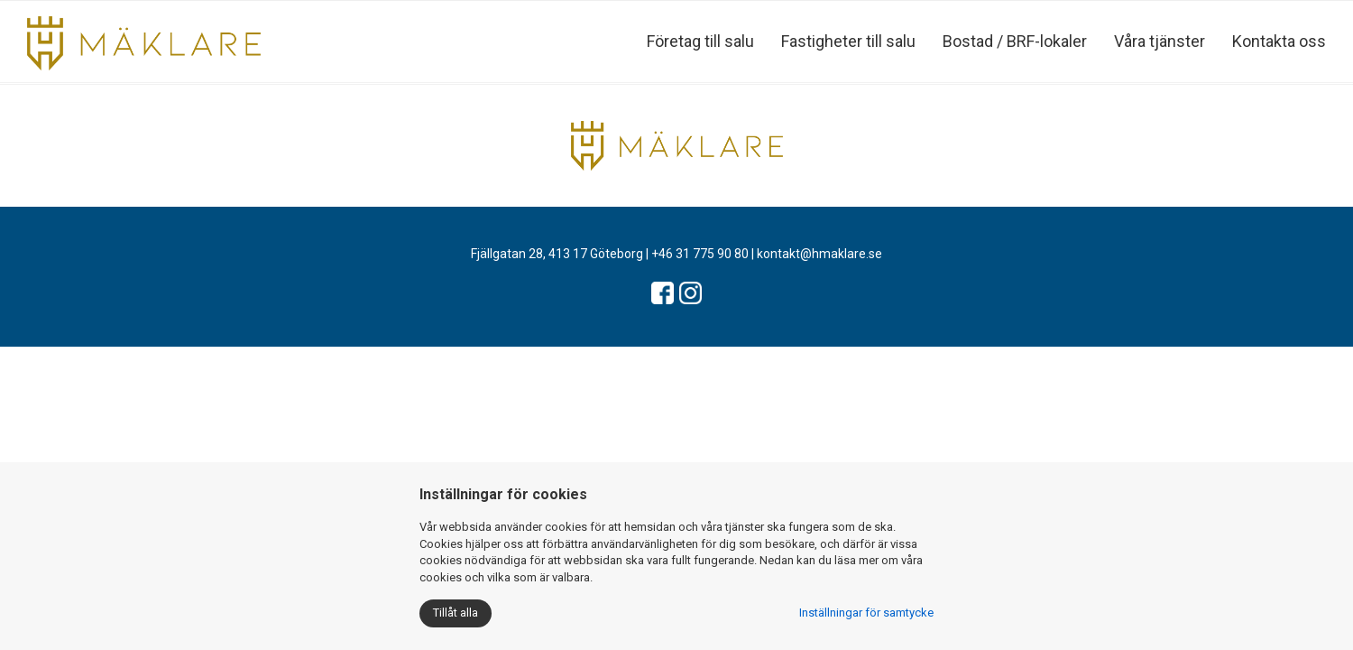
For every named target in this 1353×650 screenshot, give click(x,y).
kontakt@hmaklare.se (819, 253)
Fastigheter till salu (848, 41)
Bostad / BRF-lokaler (1015, 41)
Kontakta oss (1279, 41)
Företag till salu (700, 41)
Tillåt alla (455, 612)
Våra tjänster (1159, 41)
